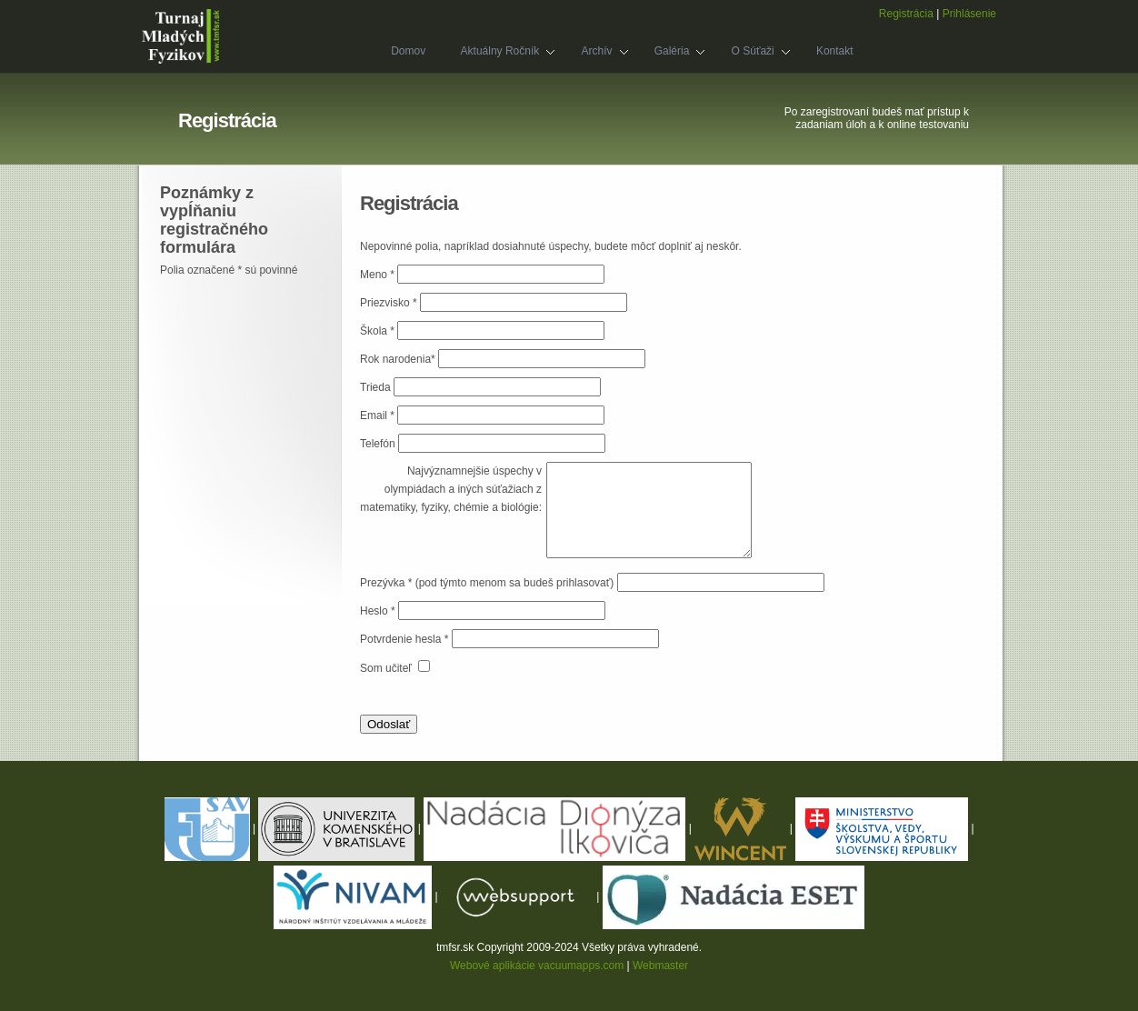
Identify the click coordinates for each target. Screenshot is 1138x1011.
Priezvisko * (390, 302)
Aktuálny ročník (499, 53)
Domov (408, 51)
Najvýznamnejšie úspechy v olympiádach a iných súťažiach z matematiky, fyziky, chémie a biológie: (451, 489)
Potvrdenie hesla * (406, 639)
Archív (596, 53)
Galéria (671, 53)
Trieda (375, 387)
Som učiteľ (387, 668)
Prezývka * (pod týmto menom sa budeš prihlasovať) (487, 582)
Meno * (378, 274)
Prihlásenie (969, 13)
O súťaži (752, 53)
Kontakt (835, 51)
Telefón (377, 443)
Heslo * (379, 611)
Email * (378, 415)
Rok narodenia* (399, 359)
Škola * (378, 331)
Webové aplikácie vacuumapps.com (537, 965)
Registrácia (906, 13)
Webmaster (660, 965)
